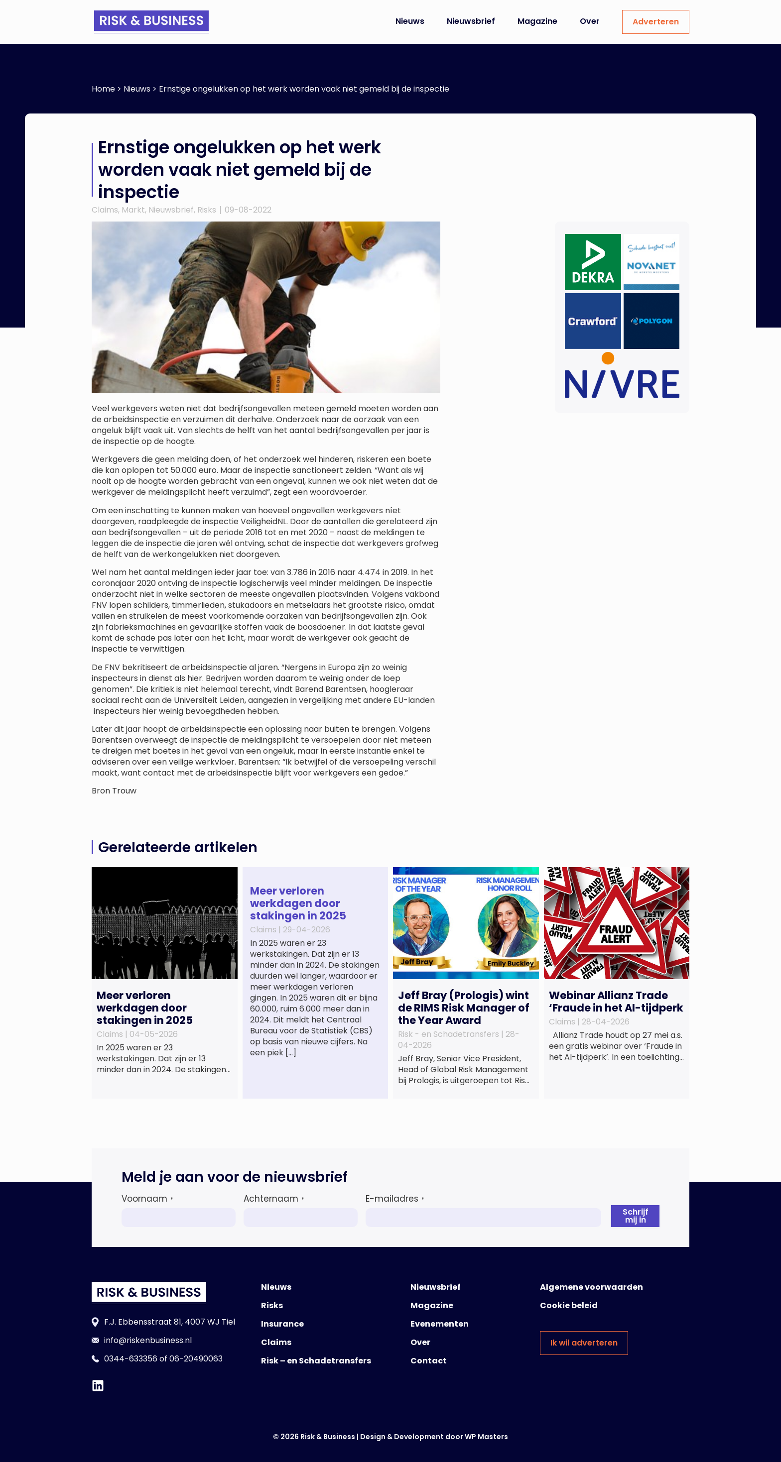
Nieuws (409, 21)
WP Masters (486, 1437)
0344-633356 (130, 1358)
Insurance (282, 1324)
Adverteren (656, 21)
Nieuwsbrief (471, 21)
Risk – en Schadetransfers (316, 1360)
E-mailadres (395, 1198)
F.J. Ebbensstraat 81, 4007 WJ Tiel (169, 1322)
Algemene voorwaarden (591, 1287)
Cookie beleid (569, 1305)
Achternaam (274, 1198)
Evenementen (439, 1324)
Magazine (537, 21)
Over (590, 21)
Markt (133, 210)
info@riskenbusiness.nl (148, 1340)
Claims (105, 210)
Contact (428, 1360)
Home (103, 89)
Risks (206, 210)
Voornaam (147, 1198)
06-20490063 (196, 1358)
